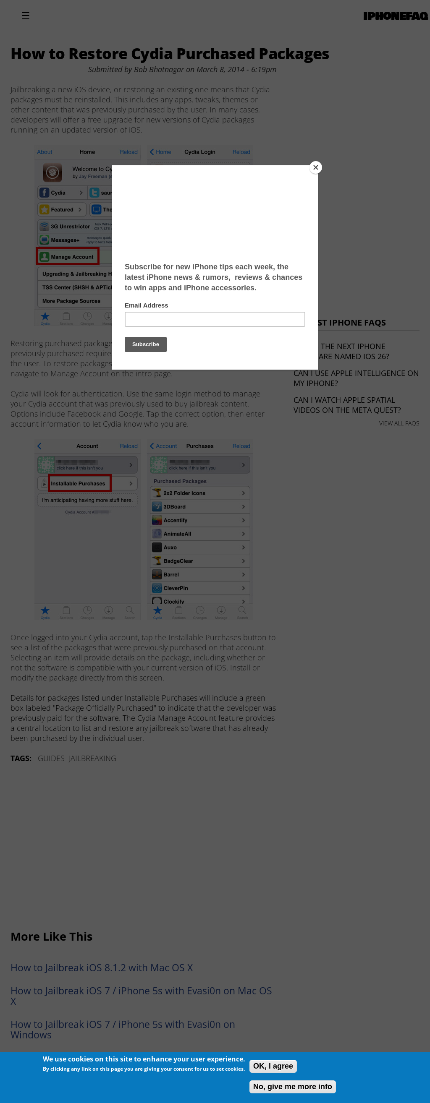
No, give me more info (292, 1086)
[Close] (315, 167)
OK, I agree (273, 1066)
